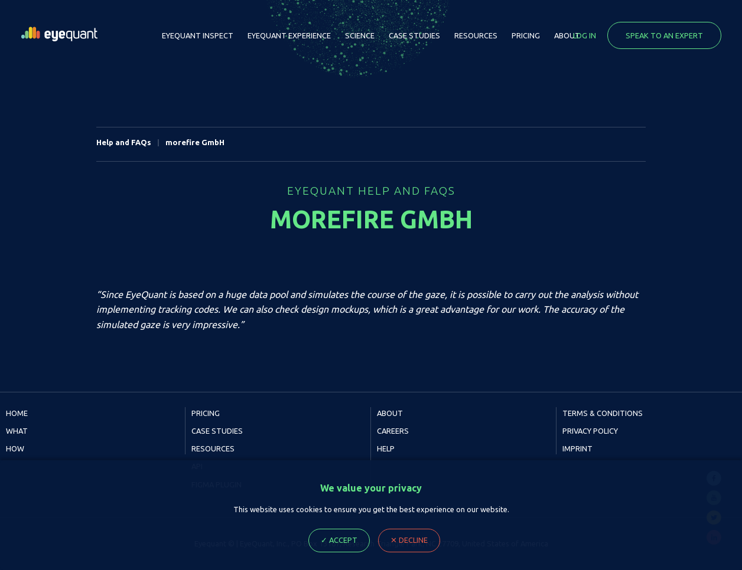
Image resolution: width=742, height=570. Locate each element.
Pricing (526, 35)
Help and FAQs (123, 142)
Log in (584, 35)
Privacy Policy (590, 431)
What (17, 431)
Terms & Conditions (602, 413)
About (567, 35)
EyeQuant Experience (289, 35)
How (15, 448)
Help (386, 448)
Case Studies (414, 35)
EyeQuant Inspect (197, 35)
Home (17, 413)
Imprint (577, 448)
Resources (475, 35)
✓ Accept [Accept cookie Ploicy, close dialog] (339, 540)
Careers (393, 431)
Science (360, 35)
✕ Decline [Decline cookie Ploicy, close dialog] (409, 540)
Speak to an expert (664, 35)
